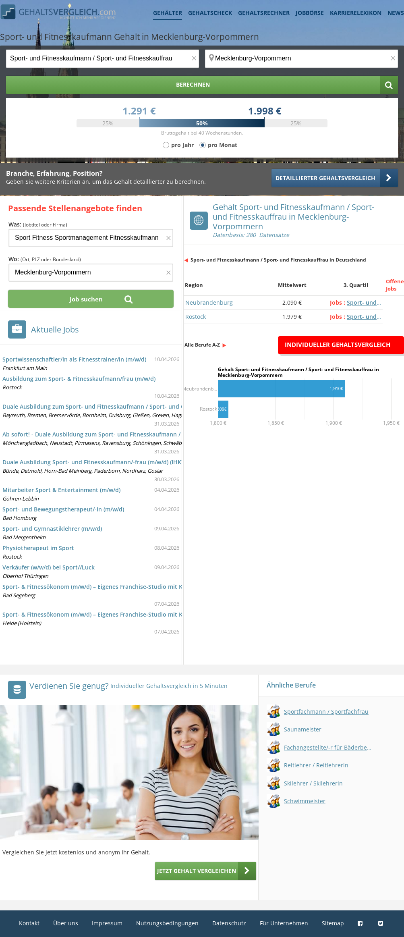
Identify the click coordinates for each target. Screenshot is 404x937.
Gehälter (167, 13)
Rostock (195, 316)
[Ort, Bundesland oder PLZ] (301, 59)
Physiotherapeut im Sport (38, 548)
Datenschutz (229, 923)
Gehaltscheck (210, 13)
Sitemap (333, 923)
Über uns (65, 923)
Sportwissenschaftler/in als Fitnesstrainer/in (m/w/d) (74, 359)
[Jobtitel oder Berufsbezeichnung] (102, 59)
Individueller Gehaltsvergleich (337, 345)
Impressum (107, 923)
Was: (37, 224)
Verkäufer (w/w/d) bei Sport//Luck (48, 567)
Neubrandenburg (209, 302)
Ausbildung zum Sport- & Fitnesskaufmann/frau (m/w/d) (78, 378)
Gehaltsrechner (264, 13)
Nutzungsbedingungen (167, 923)
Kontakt (29, 923)
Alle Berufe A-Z (202, 344)
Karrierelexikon (355, 13)
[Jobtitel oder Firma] (90, 238)
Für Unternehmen (284, 923)
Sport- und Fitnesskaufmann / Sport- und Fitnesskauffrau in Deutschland (278, 259)
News (395, 13)
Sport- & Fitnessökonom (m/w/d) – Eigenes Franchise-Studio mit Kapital (100, 586)
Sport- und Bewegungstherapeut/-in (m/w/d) (63, 509)
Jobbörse (310, 13)
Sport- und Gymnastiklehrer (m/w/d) (52, 528)
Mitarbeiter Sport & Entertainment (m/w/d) (61, 490)
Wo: (44, 259)
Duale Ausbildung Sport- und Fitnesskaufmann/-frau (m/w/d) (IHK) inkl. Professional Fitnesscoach (135, 462)
